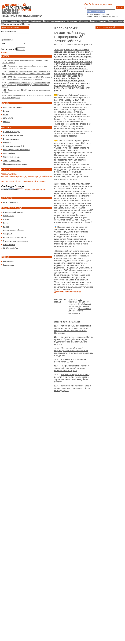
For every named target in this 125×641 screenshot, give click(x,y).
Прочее (6, 223)
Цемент (6, 111)
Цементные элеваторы (13, 135)
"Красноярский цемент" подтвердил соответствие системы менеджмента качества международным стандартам (73, 352)
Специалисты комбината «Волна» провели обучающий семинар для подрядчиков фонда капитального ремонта (73, 340)
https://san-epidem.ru (35, 190)
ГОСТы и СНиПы (10, 248)
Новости (13, 21)
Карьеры (7, 142)
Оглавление (8, 216)
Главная (4, 21)
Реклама (102, 21)
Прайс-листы (36, 21)
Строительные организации (15, 241)
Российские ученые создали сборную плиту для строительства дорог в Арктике (24, 67)
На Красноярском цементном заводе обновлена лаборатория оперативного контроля (71, 368)
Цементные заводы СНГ (13, 146)
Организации (72, 21)
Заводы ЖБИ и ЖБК (12, 160)
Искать (120, 7)
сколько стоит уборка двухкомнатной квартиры (23, 181)
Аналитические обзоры (13, 230)
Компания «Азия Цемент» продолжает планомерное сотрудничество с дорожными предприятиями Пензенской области (26, 84)
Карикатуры (8, 265)
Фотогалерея (9, 261)
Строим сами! (9, 245)
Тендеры (93, 21)
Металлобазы (9, 153)
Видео (6, 227)
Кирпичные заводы (11, 157)
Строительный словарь (13, 212)
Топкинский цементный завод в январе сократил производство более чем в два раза (72, 388)
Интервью (7, 234)
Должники (83, 21)
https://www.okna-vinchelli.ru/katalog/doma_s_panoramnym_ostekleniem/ (26, 175)
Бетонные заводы (11, 139)
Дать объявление (10, 202)
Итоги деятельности (76, 312)
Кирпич (6, 122)
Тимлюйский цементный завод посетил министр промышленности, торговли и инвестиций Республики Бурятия (72, 378)
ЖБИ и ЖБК (8, 118)
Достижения (83, 306)
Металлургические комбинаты (16, 150)
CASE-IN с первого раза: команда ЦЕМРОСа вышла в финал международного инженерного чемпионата (27, 78)
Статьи (6, 219)
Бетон (5, 114)
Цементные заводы (11, 132)
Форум (110, 21)
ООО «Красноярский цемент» (79, 301)
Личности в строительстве (14, 237)
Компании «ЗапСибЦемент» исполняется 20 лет (71, 360)
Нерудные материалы (12, 107)
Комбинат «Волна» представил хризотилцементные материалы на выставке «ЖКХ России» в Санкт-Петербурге (26, 73)
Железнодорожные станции (15, 164)
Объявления (24, 21)
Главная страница (11, 24)
